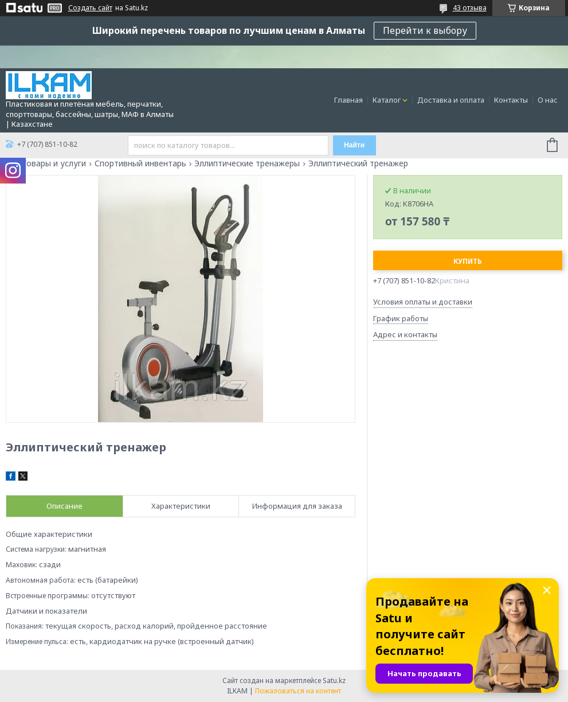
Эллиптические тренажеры (247, 163)
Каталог (387, 100)
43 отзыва (470, 8)
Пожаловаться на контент (298, 691)
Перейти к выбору (425, 30)
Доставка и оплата (450, 100)
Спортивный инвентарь (140, 163)
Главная (348, 100)
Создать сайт (90, 8)
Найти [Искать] (354, 145)
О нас (548, 100)
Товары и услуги (54, 163)
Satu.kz (334, 680)
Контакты (511, 100)
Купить (467, 261)
